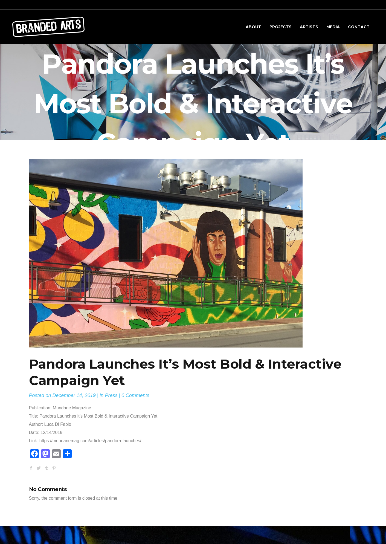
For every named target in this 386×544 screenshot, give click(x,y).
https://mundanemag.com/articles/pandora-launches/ (90, 440)
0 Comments (135, 395)
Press (111, 395)
